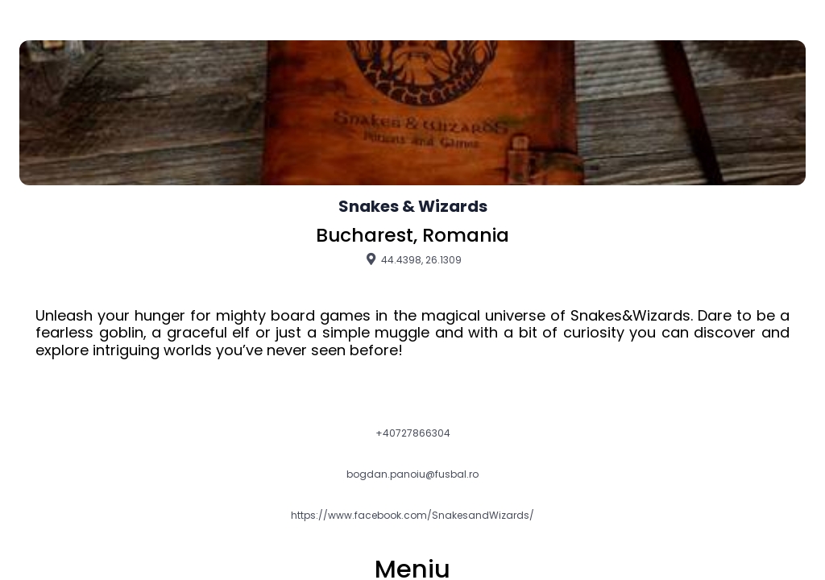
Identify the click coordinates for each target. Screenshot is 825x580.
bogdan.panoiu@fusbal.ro (412, 474)
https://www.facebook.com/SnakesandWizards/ (412, 515)
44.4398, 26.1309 (412, 259)
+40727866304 (412, 433)
